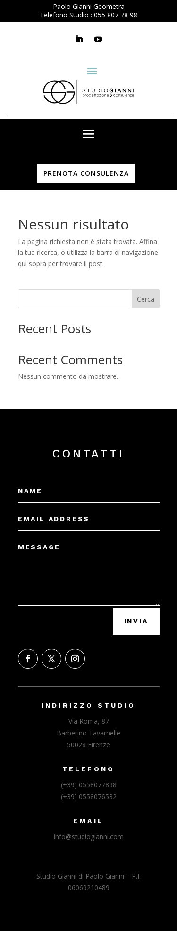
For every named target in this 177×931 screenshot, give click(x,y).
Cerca (145, 298)
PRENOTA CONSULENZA (86, 173)
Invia (136, 621)
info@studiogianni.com (89, 836)
